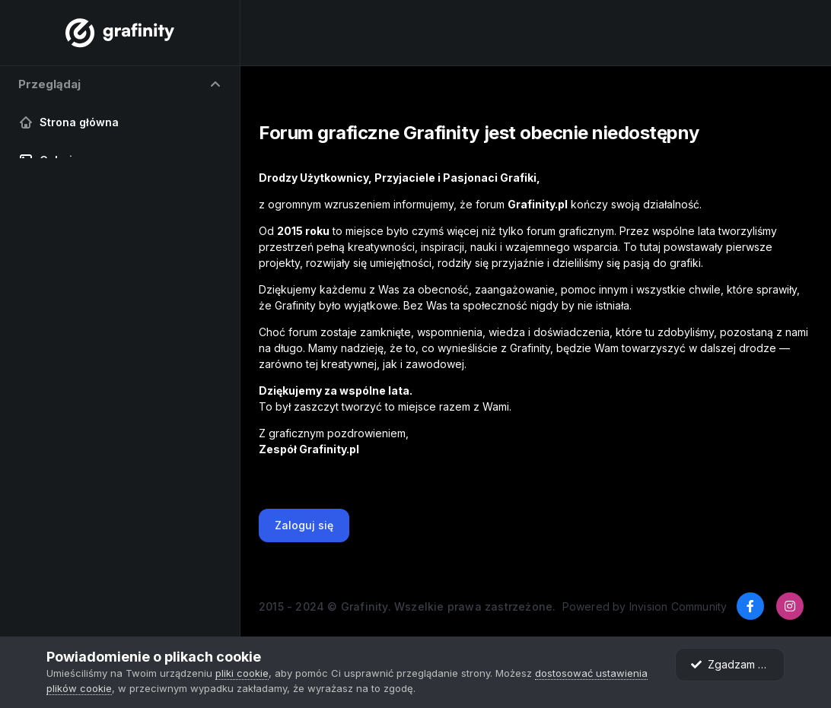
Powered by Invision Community (645, 606)
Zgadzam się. (732, 664)
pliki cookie (242, 673)
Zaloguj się (304, 525)
